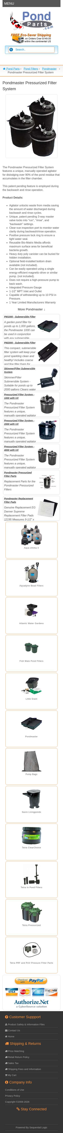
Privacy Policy (12, 1095)
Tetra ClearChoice (31, 847)
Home (9, 1036)
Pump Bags (31, 774)
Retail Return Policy (17, 1057)
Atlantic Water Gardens (31, 623)
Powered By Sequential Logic (31, 1127)
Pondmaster (31, 736)
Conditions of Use (14, 1089)
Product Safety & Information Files (25, 1024)
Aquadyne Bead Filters (31, 586)
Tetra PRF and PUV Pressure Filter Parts (31, 963)
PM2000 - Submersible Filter (19, 342)
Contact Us (12, 1030)
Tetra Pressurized (31, 925)
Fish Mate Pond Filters (31, 661)
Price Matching (14, 1051)
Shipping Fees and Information (23, 1069)
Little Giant (31, 699)
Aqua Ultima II (31, 548)
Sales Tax (11, 1063)
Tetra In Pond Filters (31, 887)
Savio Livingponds (31, 812)
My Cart (10, 1075)
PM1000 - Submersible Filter (19, 316)
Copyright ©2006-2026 (17, 1101)
